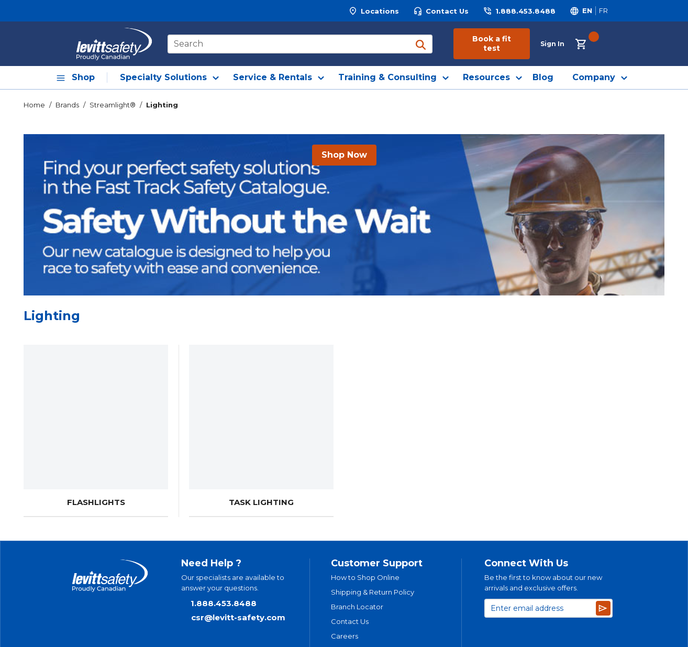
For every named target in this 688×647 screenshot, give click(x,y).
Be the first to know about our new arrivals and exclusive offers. (543, 582)
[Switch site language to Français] (603, 10)
